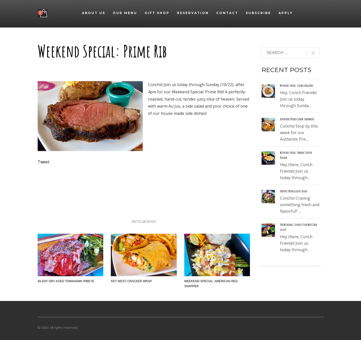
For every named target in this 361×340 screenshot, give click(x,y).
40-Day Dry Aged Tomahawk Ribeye (66, 281)
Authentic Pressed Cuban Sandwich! (297, 119)
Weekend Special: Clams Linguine (296, 86)
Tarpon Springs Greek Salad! (293, 191)
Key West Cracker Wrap (131, 281)
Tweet (43, 162)
